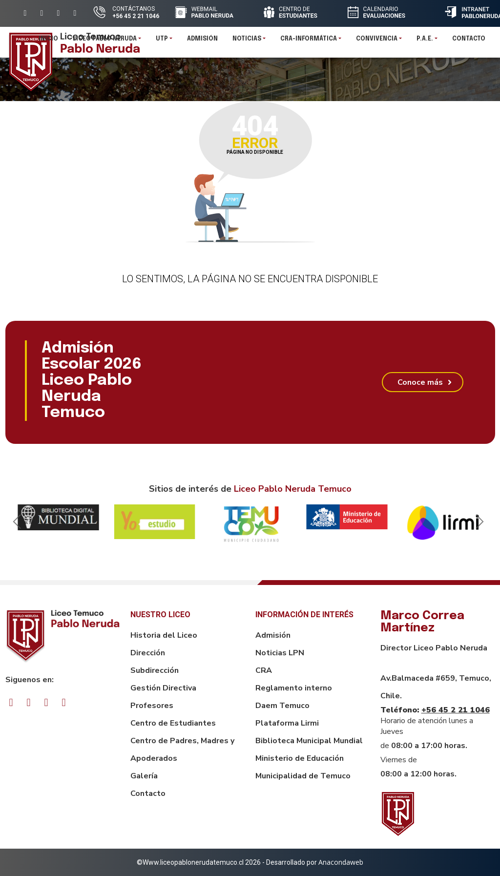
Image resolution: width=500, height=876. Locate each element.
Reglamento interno (293, 688)
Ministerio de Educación (299, 758)
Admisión (202, 41)
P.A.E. (425, 41)
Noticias (246, 41)
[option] (58, 517)
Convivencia (376, 41)
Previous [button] (15, 523)
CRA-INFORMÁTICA (308, 41)
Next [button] (478, 523)
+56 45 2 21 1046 (455, 710)
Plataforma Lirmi (287, 723)
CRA (263, 670)
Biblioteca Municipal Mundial (309, 740)
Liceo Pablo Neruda (105, 41)
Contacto (468, 41)
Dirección (147, 652)
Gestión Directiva (163, 688)
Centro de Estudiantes (173, 723)
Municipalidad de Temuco (303, 776)
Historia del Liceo (163, 635)
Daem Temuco (282, 705)
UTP (162, 41)
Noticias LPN (279, 652)
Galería (144, 776)
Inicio (48, 41)
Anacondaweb (340, 862)
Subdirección (154, 670)
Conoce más (420, 382)
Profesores (151, 705)
